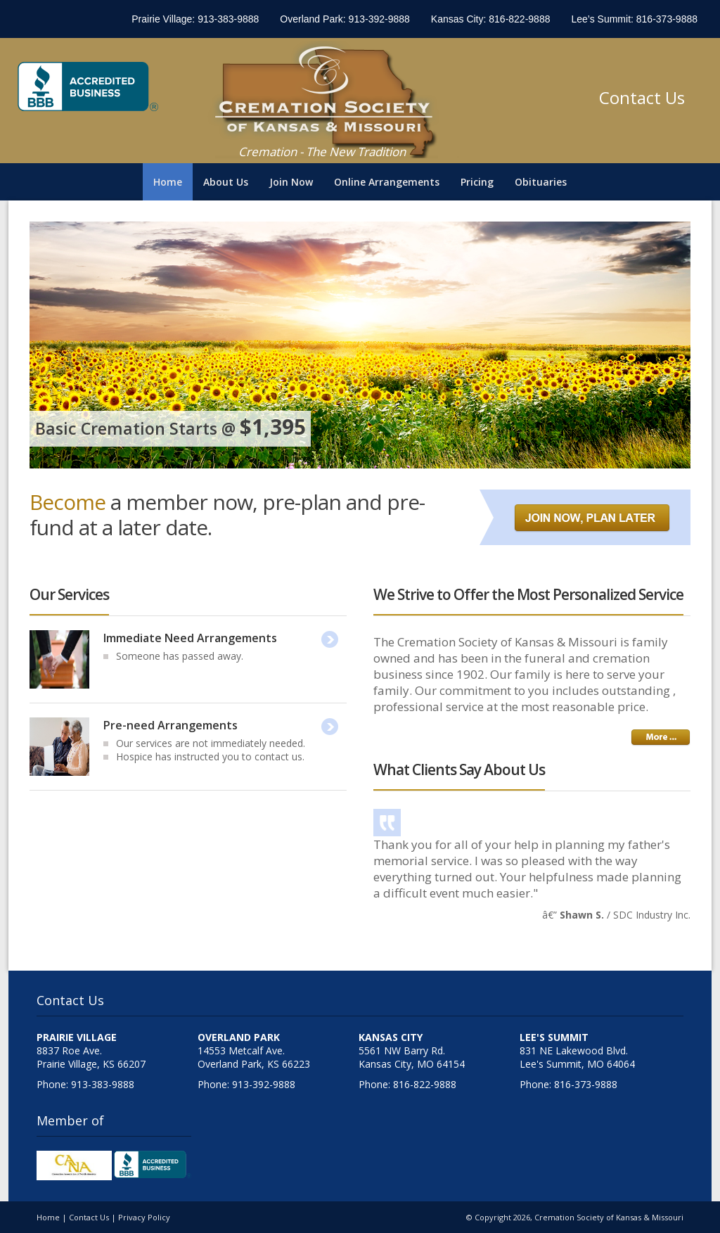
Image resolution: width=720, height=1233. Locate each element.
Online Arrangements (386, 182)
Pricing (477, 182)
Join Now (291, 182)
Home (167, 182)
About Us (225, 182)
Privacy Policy (144, 1217)
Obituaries (541, 182)
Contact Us (642, 97)
